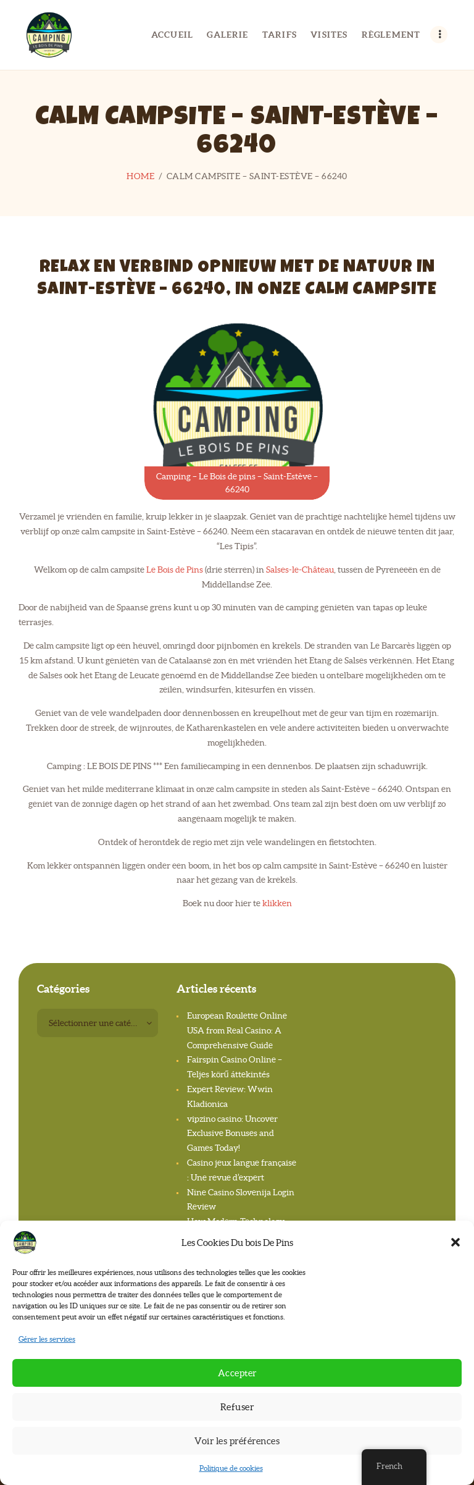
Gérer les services (47, 1339)
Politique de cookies (231, 1468)
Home (140, 176)
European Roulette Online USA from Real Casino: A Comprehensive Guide (237, 1030)
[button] (455, 1242)
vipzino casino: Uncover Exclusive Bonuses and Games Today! (232, 1133)
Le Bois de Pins (174, 569)
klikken (277, 903)
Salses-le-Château (300, 569)
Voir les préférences (237, 1441)
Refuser (237, 1407)
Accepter (237, 1373)
